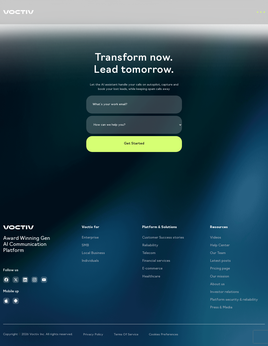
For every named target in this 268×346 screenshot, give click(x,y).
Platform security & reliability (234, 299)
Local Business (93, 253)
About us (217, 284)
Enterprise (90, 237)
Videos (215, 237)
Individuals (90, 261)
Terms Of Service (126, 334)
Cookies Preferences (163, 334)
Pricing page (220, 268)
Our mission (219, 276)
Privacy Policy (93, 334)
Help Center (220, 245)
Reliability (150, 245)
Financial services (156, 261)
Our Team (218, 253)
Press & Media (221, 307)
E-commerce (152, 268)
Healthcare (151, 276)
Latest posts (220, 261)
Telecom (149, 253)
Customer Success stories (163, 237)
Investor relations (224, 292)
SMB (85, 245)
